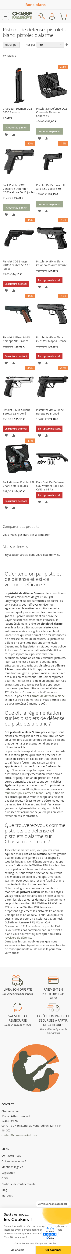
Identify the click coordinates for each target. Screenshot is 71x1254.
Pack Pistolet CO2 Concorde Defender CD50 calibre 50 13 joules (19, 188)
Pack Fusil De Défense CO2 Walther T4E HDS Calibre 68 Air (50, 485)
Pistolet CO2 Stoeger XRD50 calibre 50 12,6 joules (16, 265)
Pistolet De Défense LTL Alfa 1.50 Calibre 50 (51, 187)
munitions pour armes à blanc (24, 793)
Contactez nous (11, 1155)
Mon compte (52, 16)
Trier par (29, 44)
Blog (4, 1190)
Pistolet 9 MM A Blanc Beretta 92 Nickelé (16, 411)
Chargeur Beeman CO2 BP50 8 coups (17, 110)
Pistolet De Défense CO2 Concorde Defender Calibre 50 (51, 112)
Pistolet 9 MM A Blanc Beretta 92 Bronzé (50, 411)
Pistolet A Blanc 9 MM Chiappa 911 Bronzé (16, 339)
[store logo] (22, 16)
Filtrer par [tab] (11, 44)
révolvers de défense (18, 937)
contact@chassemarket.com (19, 1135)
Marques (7, 1195)
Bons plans (35, 4)
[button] (6, 134)
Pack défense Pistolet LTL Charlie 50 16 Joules (18, 484)
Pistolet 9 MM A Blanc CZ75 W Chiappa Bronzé (51, 339)
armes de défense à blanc (48, 696)
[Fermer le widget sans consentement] (53, 1204)
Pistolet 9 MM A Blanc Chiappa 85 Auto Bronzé (51, 263)
